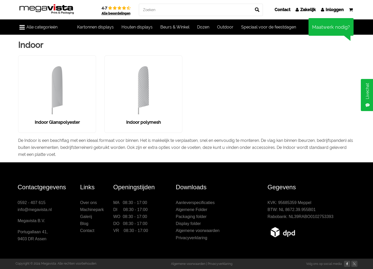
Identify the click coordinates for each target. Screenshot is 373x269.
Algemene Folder (191, 209)
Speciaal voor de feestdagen (268, 27)
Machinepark (92, 209)
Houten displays (137, 27)
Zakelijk (306, 9)
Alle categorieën (38, 27)
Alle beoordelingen (116, 13)
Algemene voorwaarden (197, 230)
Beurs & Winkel (174, 27)
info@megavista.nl (35, 209)
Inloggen (332, 9)
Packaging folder (191, 216)
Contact (282, 9)
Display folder (188, 223)
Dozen (203, 27)
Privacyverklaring (191, 238)
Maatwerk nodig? (331, 27)
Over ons (88, 202)
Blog (84, 223)
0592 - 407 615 (32, 202)
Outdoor (225, 27)
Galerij (86, 216)
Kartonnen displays (95, 27)
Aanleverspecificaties (195, 202)
